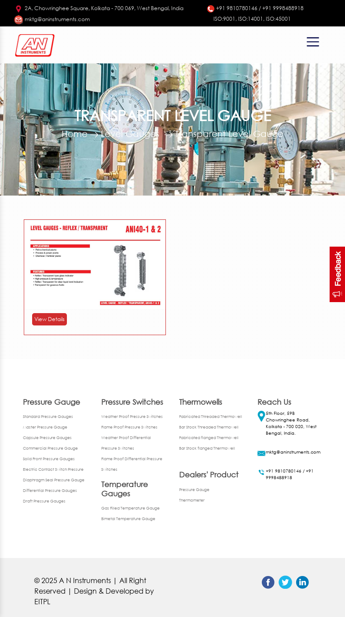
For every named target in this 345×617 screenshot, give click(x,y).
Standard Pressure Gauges (48, 416)
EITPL (42, 601)
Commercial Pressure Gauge (50, 448)
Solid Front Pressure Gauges (49, 459)
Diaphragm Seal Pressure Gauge (53, 480)
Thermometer (192, 500)
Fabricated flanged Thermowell (209, 437)
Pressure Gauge (194, 489)
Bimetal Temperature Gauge (128, 518)
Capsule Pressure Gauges (47, 437)
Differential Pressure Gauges (50, 490)
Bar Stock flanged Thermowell (207, 448)
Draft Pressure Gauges (44, 501)
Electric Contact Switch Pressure (53, 469)
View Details (49, 319)
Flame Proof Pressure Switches (129, 427)
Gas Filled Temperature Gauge (130, 508)
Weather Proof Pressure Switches (132, 416)
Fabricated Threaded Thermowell (210, 416)
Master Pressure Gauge (45, 427)
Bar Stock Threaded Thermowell (209, 427)
